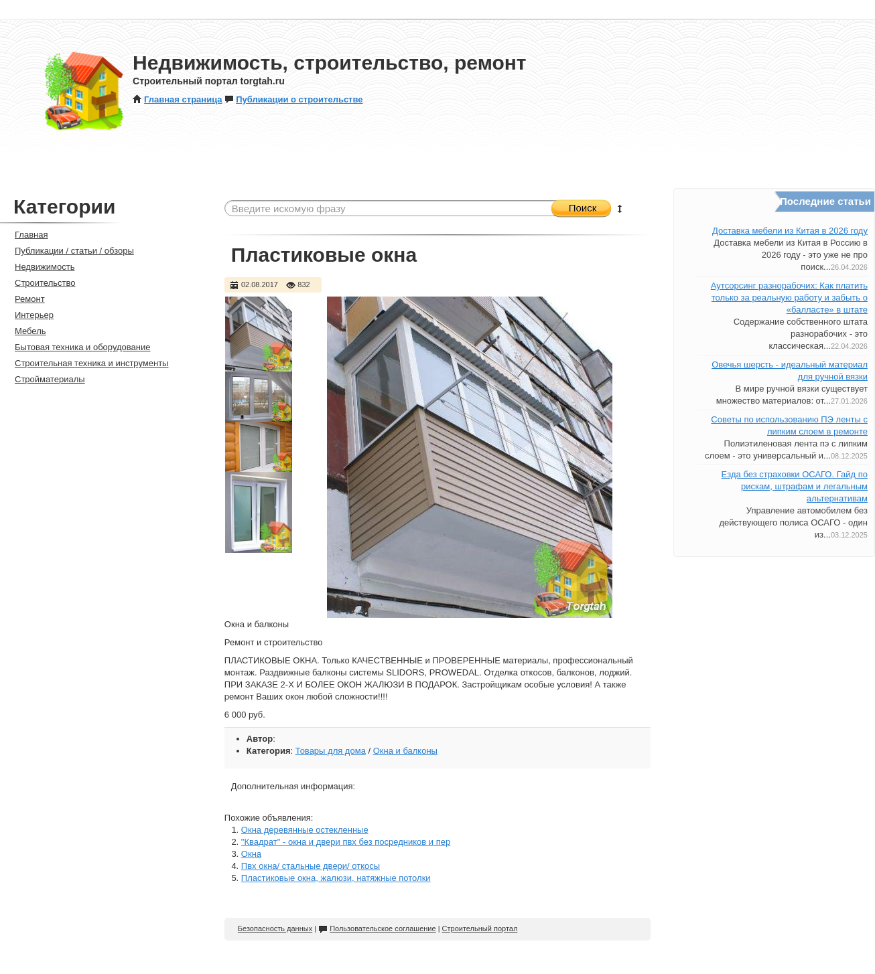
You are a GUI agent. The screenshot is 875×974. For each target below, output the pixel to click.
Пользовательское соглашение (376, 928)
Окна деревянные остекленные (304, 830)
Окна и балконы (405, 751)
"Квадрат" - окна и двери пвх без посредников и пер (345, 842)
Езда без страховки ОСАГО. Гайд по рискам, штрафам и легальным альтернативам (795, 486)
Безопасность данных (275, 928)
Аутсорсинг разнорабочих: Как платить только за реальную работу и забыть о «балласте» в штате (789, 297)
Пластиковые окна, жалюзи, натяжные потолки (336, 878)
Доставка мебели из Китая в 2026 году (790, 231)
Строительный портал (480, 928)
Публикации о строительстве (293, 99)
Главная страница (177, 99)
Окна (251, 854)
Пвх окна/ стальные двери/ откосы (310, 866)
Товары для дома (330, 751)
